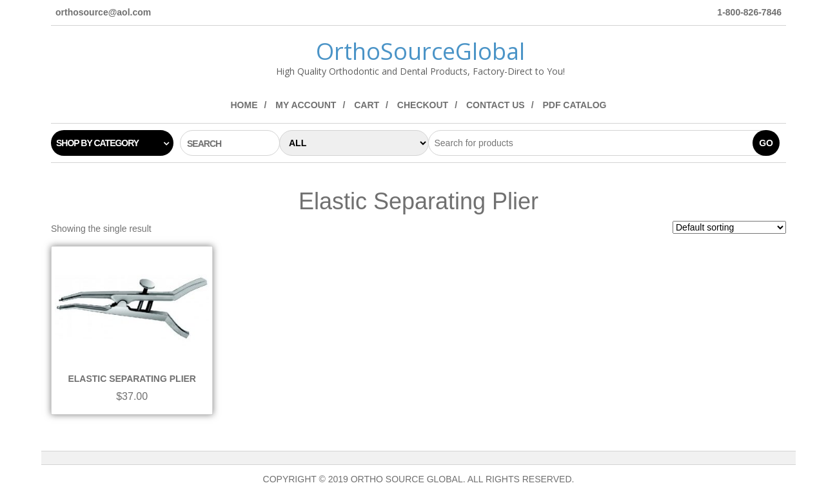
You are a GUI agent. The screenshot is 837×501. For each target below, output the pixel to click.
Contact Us (495, 105)
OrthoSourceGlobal (420, 51)
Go (766, 143)
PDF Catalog (574, 105)
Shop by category (97, 143)
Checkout (422, 105)
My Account (305, 105)
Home (243, 105)
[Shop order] (729, 227)
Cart (366, 105)
